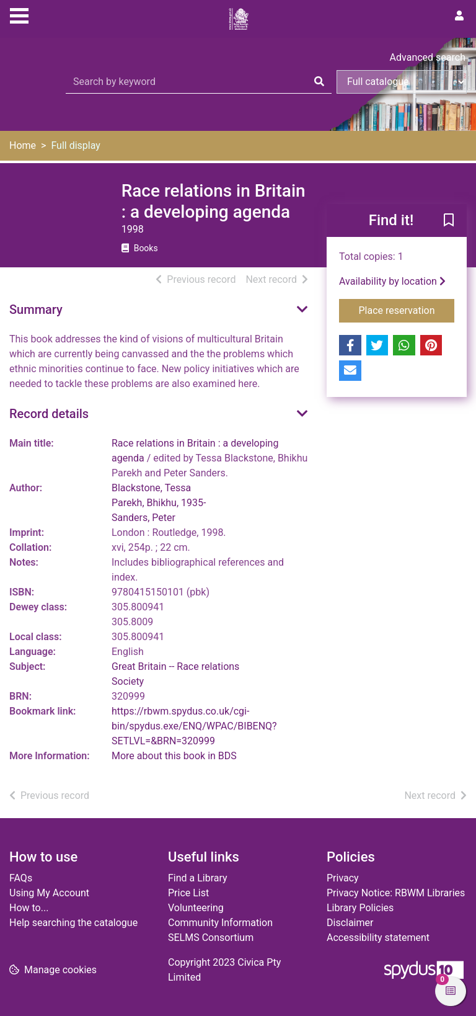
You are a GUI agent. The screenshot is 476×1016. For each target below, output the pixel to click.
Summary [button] (36, 309)
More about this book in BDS (174, 756)
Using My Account (49, 893)
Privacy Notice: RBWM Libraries (396, 893)
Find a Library (197, 878)
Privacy (343, 878)
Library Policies (360, 908)
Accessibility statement (378, 937)
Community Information (220, 923)
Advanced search (427, 57)
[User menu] (459, 16)
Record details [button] (49, 413)
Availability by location (392, 281)
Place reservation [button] (407, 309)
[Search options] (402, 82)
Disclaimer (350, 923)
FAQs (20, 878)
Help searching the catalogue (73, 923)
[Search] (319, 82)
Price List (188, 893)
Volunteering (196, 908)
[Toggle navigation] (19, 14)
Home (22, 145)
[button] (448, 221)
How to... (28, 908)
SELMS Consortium (210, 937)
